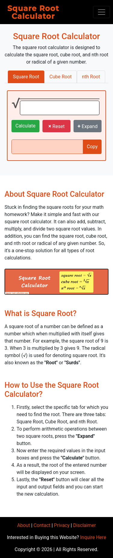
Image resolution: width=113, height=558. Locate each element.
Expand (87, 126)
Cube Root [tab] (60, 77)
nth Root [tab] (91, 77)
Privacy (62, 525)
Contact (41, 525)
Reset (57, 126)
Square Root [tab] (26, 77)
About (23, 525)
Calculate (25, 126)
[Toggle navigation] (101, 12)
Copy (92, 146)
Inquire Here (93, 537)
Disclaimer (84, 525)
